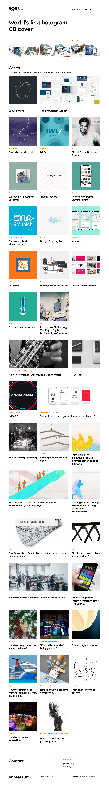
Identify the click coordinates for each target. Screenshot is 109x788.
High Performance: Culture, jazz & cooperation (39, 359)
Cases (73, 9)
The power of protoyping (23, 442)
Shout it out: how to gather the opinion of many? (70, 400)
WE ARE (23, 400)
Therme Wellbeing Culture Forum (86, 182)
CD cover (23, 270)
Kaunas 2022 (86, 225)
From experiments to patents (86, 675)
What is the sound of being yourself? (54, 630)
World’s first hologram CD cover (23, 182)
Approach (84, 9)
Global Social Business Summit (86, 137)
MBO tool (86, 359)
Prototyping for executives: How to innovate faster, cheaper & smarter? (86, 445)
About (78, 9)
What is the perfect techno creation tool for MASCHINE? (86, 585)
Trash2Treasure (54, 181)
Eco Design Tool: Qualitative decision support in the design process (39, 538)
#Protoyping (67, 72)
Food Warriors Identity (23, 136)
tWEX (54, 136)
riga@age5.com (68, 763)
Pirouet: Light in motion (86, 629)
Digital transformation (86, 270)
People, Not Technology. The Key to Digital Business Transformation (54, 314)
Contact (91, 9)
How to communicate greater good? (54, 723)
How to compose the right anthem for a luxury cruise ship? (23, 677)
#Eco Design (27, 72)
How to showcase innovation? (23, 723)
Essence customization (23, 311)
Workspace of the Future (54, 270)
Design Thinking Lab (54, 225)
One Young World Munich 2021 (23, 227)
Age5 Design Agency (16, 9)
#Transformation (36, 72)
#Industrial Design (16, 72)
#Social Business (48, 72)
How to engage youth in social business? (23, 630)
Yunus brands (23, 95)
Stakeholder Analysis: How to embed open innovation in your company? (39, 489)
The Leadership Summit (70, 95)
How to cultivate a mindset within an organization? (39, 582)
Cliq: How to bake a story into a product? (86, 538)
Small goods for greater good (54, 443)
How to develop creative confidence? (54, 675)
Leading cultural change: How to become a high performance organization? (86, 492)
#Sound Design (58, 72)
